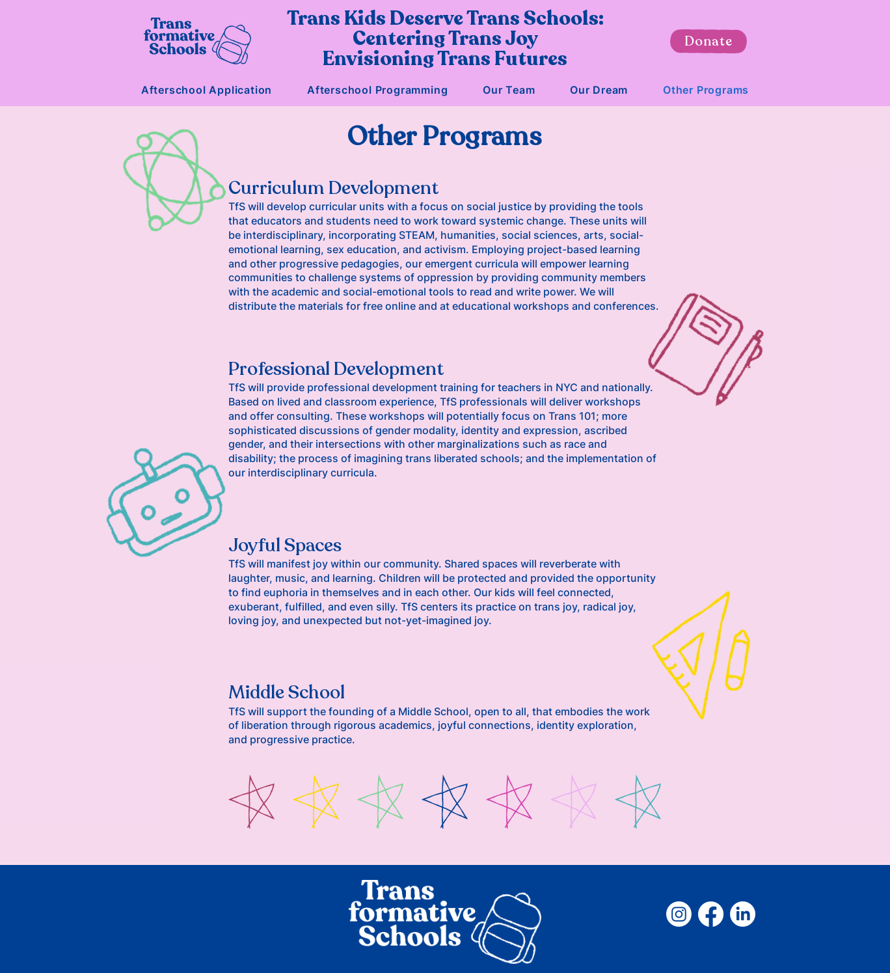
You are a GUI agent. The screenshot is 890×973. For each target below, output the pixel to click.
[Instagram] (679, 914)
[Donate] (708, 41)
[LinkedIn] (742, 914)
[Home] (197, 41)
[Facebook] (710, 914)
